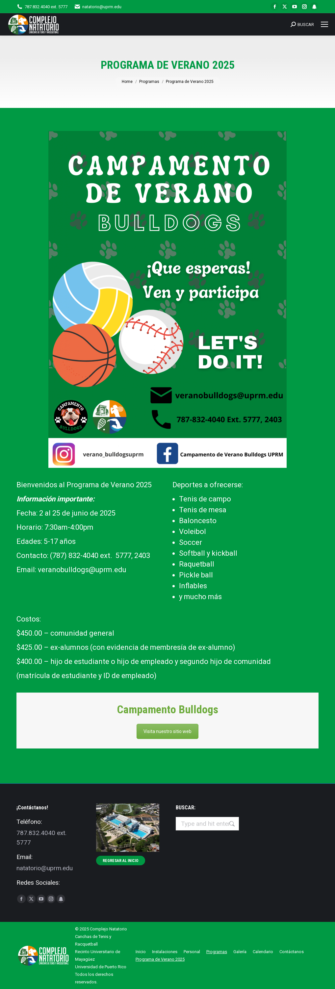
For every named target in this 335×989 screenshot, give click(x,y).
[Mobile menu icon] (324, 24)
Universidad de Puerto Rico (100, 966)
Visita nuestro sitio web (167, 731)
